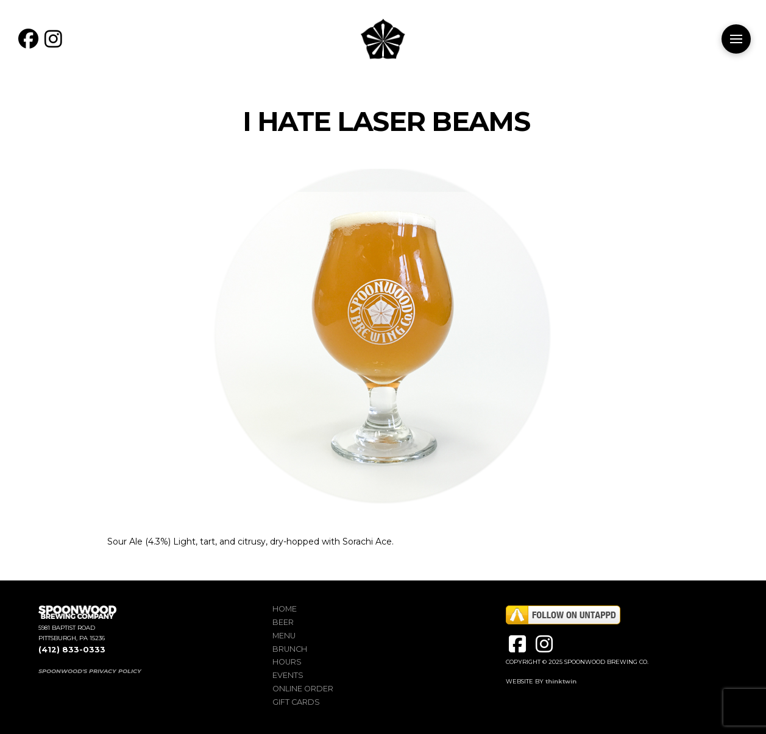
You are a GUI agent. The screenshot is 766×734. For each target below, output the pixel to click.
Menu (284, 635)
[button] (736, 39)
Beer (283, 622)
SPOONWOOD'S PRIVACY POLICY (89, 671)
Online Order (302, 688)
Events (287, 675)
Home (284, 608)
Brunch (289, 649)
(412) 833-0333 (71, 649)
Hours (287, 661)
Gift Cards (296, 702)
